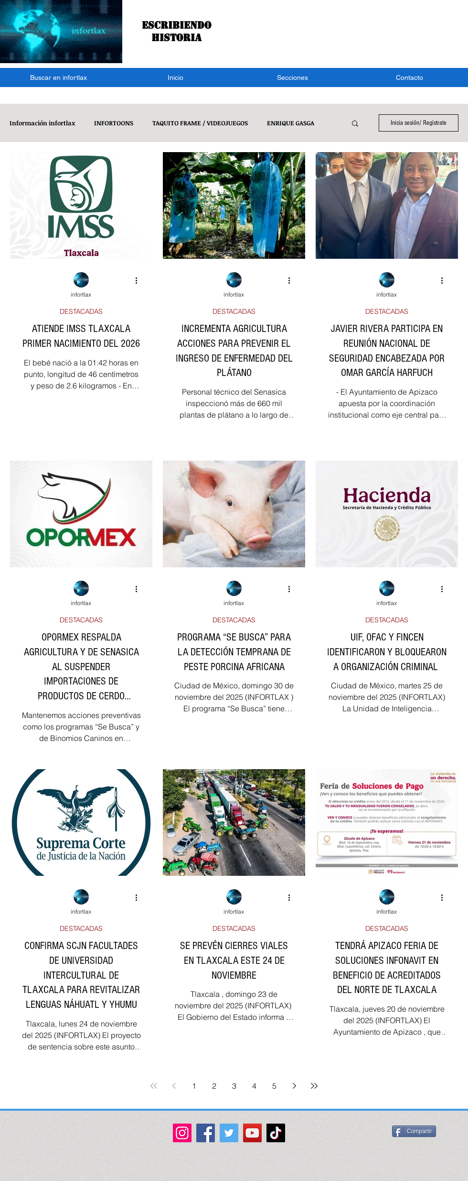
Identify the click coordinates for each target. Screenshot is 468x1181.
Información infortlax (42, 123)
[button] (292, 77)
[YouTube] (252, 1133)
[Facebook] (205, 1133)
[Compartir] (414, 1131)
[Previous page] (173, 1085)
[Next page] (294, 1085)
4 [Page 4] (254, 1086)
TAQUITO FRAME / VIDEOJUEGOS (200, 123)
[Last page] (314, 1085)
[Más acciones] (139, 280)
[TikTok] (275, 1133)
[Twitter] (229, 1133)
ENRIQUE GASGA (290, 123)
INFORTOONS (113, 123)
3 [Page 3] (234, 1086)
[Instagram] (182, 1133)
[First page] (153, 1085)
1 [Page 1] (194, 1086)
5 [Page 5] (274, 1086)
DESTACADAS (81, 312)
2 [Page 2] (214, 1086)
